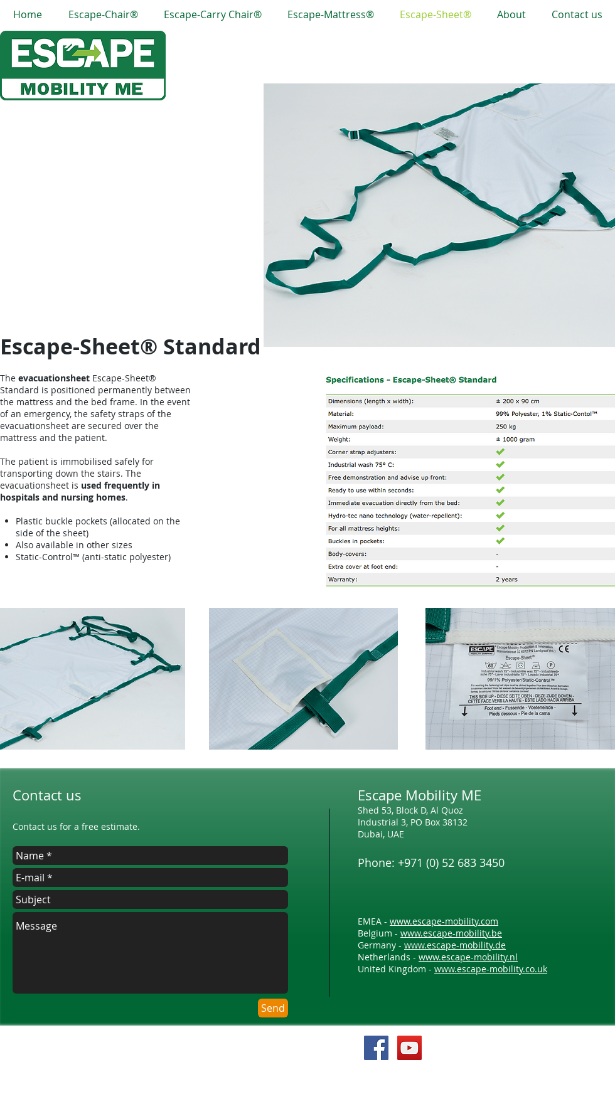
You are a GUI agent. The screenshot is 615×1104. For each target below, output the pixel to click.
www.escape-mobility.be (451, 933)
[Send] (273, 1008)
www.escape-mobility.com (444, 921)
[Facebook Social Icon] (376, 1048)
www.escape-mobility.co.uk (490, 969)
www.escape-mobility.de (455, 945)
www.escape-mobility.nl (468, 957)
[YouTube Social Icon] (409, 1048)
